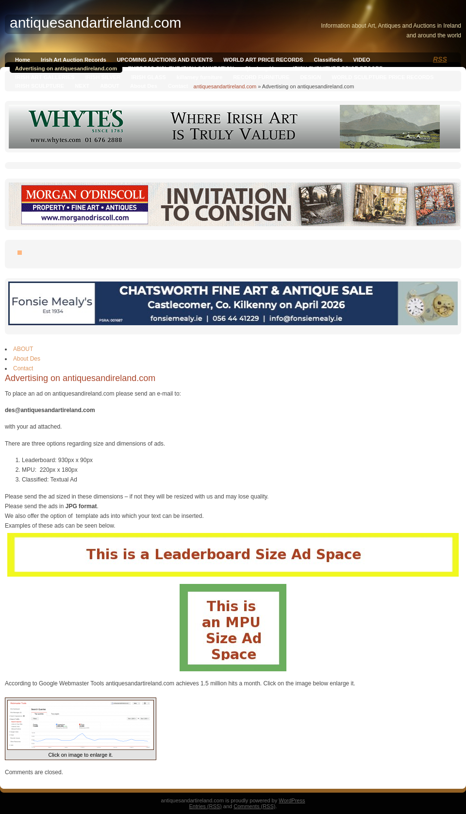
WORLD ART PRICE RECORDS (263, 60)
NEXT (82, 86)
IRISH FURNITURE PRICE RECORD (338, 68)
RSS (440, 59)
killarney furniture (200, 77)
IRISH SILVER (103, 77)
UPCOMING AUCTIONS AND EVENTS (165, 60)
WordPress (292, 800)
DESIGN (310, 77)
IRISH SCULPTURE (39, 86)
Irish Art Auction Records (73, 60)
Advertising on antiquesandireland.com (66, 68)
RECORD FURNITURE (261, 77)
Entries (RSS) (205, 806)
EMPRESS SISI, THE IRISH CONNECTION (181, 68)
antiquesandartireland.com (225, 86)
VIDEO (361, 60)
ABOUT (109, 86)
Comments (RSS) (254, 806)
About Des (143, 86)
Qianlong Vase (263, 68)
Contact (178, 86)
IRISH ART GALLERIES (45, 77)
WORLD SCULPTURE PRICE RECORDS (382, 77)
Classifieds (328, 60)
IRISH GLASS (148, 77)
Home (22, 60)
